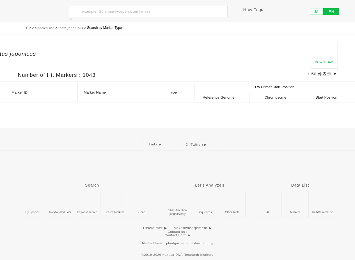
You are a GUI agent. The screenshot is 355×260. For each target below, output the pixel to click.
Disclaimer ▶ (155, 228)
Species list (44, 28)
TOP (28, 28)
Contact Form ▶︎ (177, 235)
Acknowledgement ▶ (193, 228)
